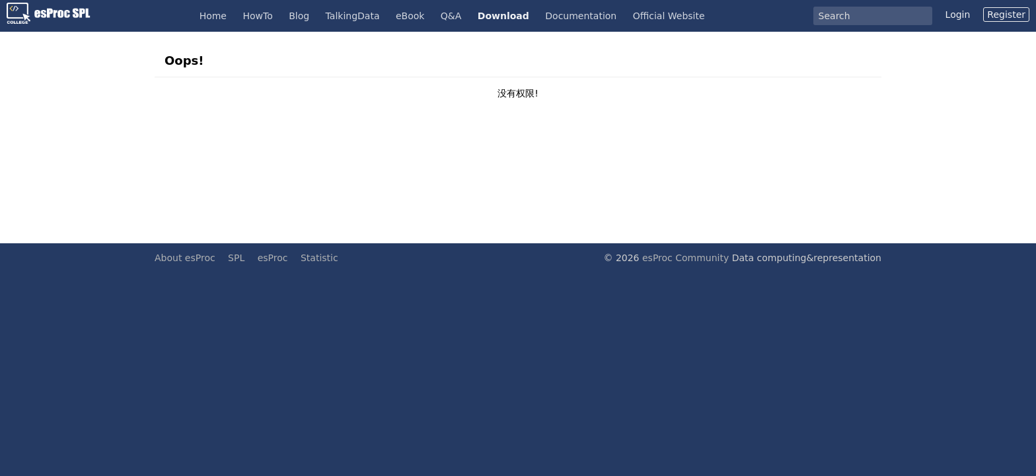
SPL (236, 258)
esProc (273, 258)
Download (503, 16)
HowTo (257, 16)
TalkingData (353, 16)
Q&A (451, 16)
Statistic (319, 258)
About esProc (185, 258)
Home (213, 16)
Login (958, 14)
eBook (410, 16)
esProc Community (685, 258)
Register (1006, 14)
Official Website (669, 16)
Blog (299, 16)
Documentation (580, 16)
